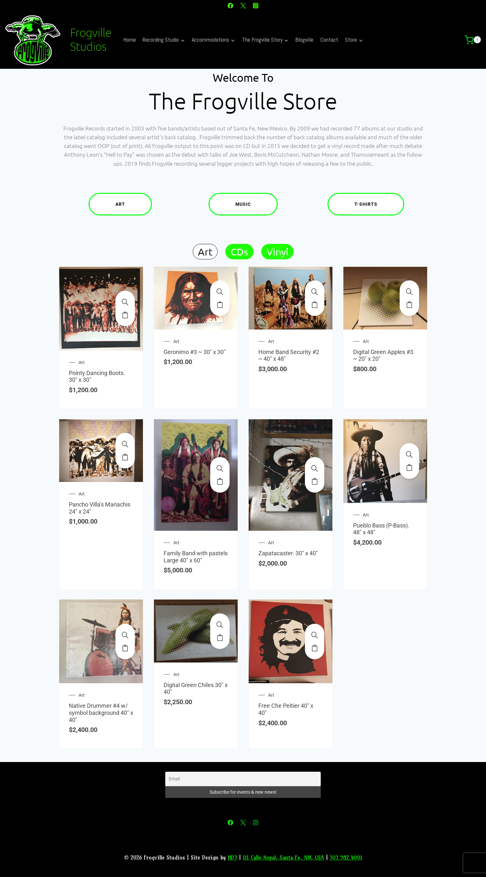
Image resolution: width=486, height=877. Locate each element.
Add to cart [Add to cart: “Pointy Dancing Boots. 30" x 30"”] (125, 315)
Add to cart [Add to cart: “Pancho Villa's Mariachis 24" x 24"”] (125, 457)
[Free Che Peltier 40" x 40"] (314, 635)
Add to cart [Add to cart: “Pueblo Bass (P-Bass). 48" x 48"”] (409, 467)
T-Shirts (379, 204)
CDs (239, 251)
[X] (243, 5)
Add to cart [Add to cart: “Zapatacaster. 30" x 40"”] (314, 481)
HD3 (232, 857)
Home (129, 39)
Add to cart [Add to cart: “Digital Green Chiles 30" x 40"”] (220, 637)
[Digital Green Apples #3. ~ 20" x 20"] (409, 292)
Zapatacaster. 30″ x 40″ (288, 553)
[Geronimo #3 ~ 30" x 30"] (220, 292)
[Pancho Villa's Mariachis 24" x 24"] (125, 444)
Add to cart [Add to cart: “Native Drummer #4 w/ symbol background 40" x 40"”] (125, 648)
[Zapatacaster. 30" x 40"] (314, 468)
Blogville (304, 39)
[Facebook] (230, 5)
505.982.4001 (346, 857)
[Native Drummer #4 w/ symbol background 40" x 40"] (125, 635)
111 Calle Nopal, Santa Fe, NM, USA (283, 857)
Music (256, 204)
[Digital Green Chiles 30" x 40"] (220, 625)
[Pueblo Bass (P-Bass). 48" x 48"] (409, 454)
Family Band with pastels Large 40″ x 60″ (196, 557)
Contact (329, 39)
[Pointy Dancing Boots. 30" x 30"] (125, 302)
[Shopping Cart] (475, 40)
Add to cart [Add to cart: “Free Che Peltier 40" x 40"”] (314, 648)
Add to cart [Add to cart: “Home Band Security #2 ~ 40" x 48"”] (314, 304)
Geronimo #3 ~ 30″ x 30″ (195, 352)
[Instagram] (255, 5)
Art (133, 204)
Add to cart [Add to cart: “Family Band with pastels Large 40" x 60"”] (220, 481)
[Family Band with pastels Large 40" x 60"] (220, 468)
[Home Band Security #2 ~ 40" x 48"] (314, 292)
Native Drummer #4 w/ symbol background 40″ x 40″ (101, 712)
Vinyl (277, 251)
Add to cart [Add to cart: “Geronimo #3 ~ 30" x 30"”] (220, 304)
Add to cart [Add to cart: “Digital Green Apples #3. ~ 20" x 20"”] (409, 304)
